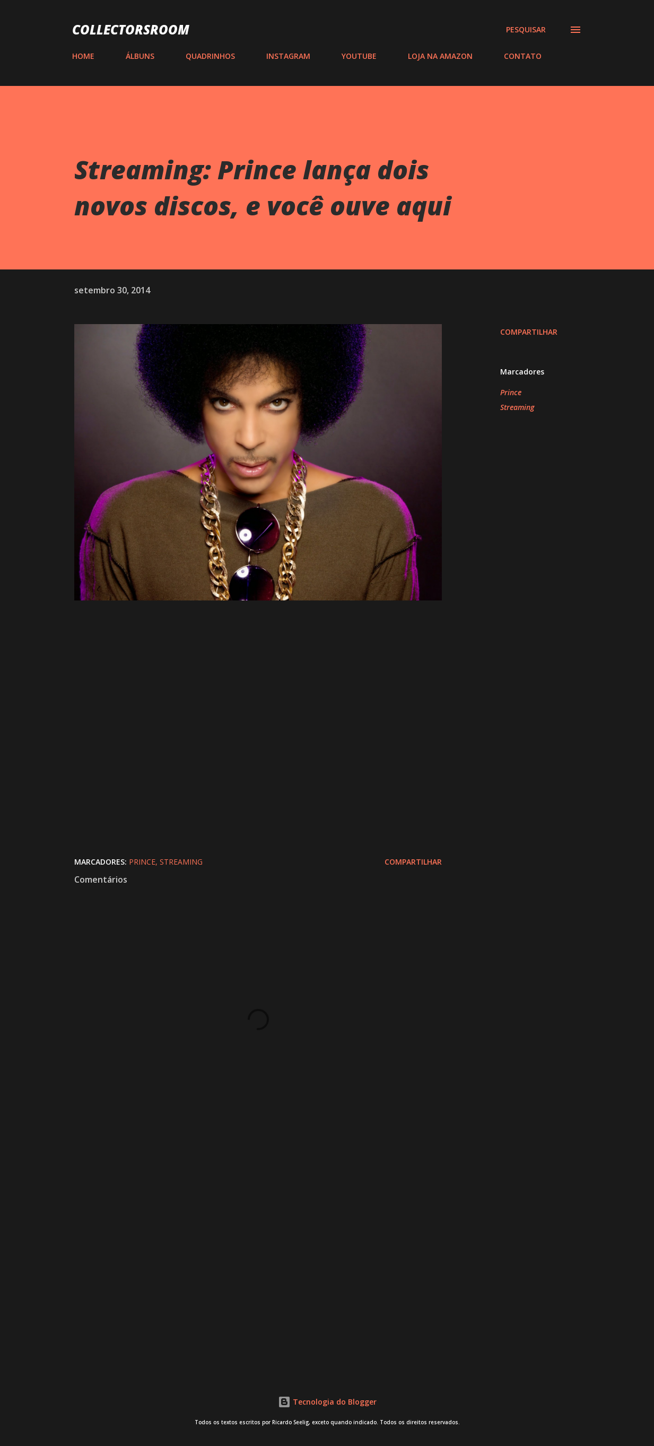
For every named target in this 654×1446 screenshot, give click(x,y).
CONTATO (523, 56)
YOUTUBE (359, 56)
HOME (83, 56)
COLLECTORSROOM (130, 29)
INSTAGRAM (288, 56)
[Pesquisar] (526, 29)
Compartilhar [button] (528, 332)
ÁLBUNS (140, 56)
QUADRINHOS (210, 56)
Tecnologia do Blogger (327, 1402)
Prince (510, 392)
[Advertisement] (253, 1235)
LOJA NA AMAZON (440, 56)
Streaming (517, 407)
